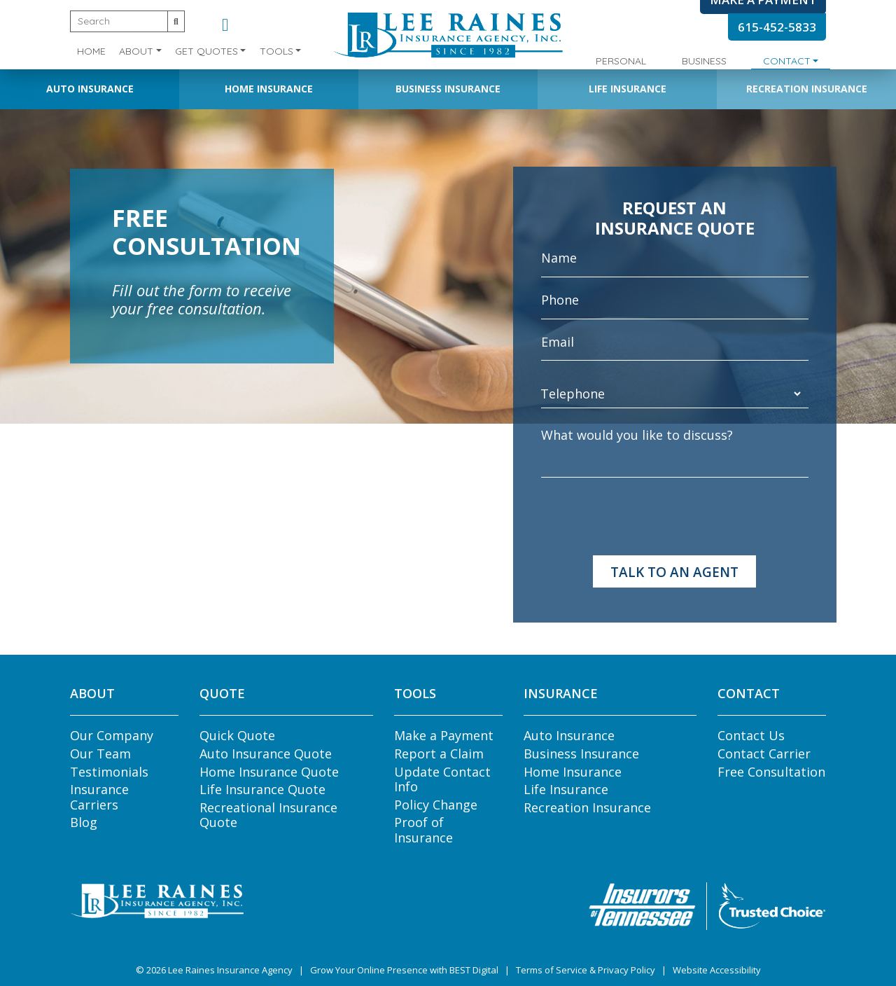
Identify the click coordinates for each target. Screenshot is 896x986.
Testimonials (109, 771)
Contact (787, 61)
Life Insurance (627, 88)
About (136, 51)
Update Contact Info (442, 779)
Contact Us (751, 735)
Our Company (111, 735)
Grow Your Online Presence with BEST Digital (404, 970)
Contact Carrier (764, 753)
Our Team (100, 753)
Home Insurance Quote (269, 771)
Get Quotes (206, 51)
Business (704, 61)
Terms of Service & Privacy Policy (585, 970)
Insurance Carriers (99, 797)
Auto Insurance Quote (266, 753)
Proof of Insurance (423, 830)
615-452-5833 (777, 27)
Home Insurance (269, 88)
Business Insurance (448, 88)
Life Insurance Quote (263, 789)
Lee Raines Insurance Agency (230, 970)
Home (91, 51)
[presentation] (647, 516)
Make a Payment (443, 735)
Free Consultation (771, 771)
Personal (621, 61)
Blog (83, 822)
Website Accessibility (717, 970)
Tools (276, 51)
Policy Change (435, 804)
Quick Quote (237, 735)
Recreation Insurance (806, 88)
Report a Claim (439, 753)
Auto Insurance (90, 88)
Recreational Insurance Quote (268, 815)
